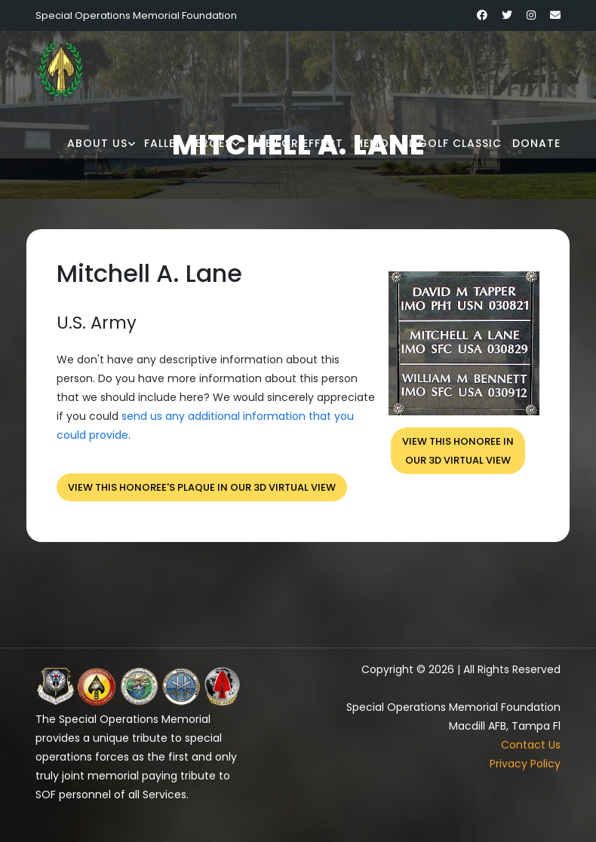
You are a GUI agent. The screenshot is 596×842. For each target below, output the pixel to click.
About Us (97, 143)
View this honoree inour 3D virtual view (458, 450)
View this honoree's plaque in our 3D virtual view (202, 487)
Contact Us (531, 744)
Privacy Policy (525, 763)
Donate (536, 143)
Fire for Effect (295, 143)
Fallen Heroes (188, 143)
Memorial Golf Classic (428, 143)
